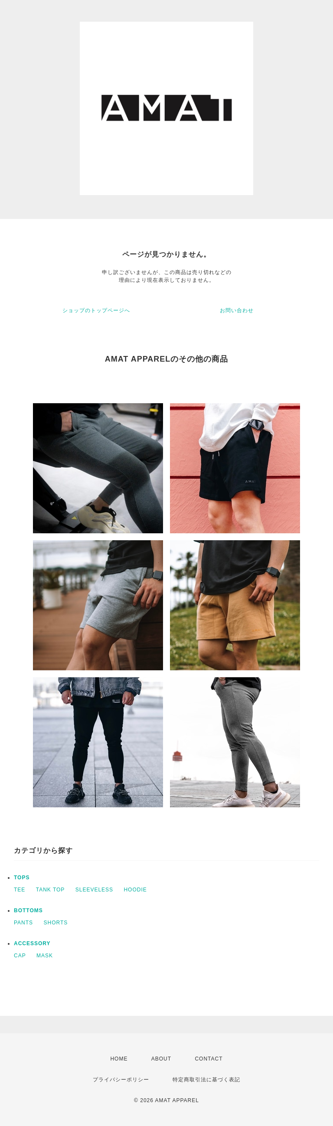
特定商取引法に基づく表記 (206, 1080)
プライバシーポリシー (121, 1080)
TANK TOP (50, 890)
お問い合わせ (237, 310)
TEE (19, 890)
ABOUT (161, 1059)
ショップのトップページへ (96, 310)
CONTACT (208, 1059)
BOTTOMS (28, 910)
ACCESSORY (32, 943)
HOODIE (135, 890)
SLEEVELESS (94, 890)
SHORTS (55, 923)
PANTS (23, 923)
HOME (118, 1059)
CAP (20, 956)
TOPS (21, 878)
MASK (44, 956)
